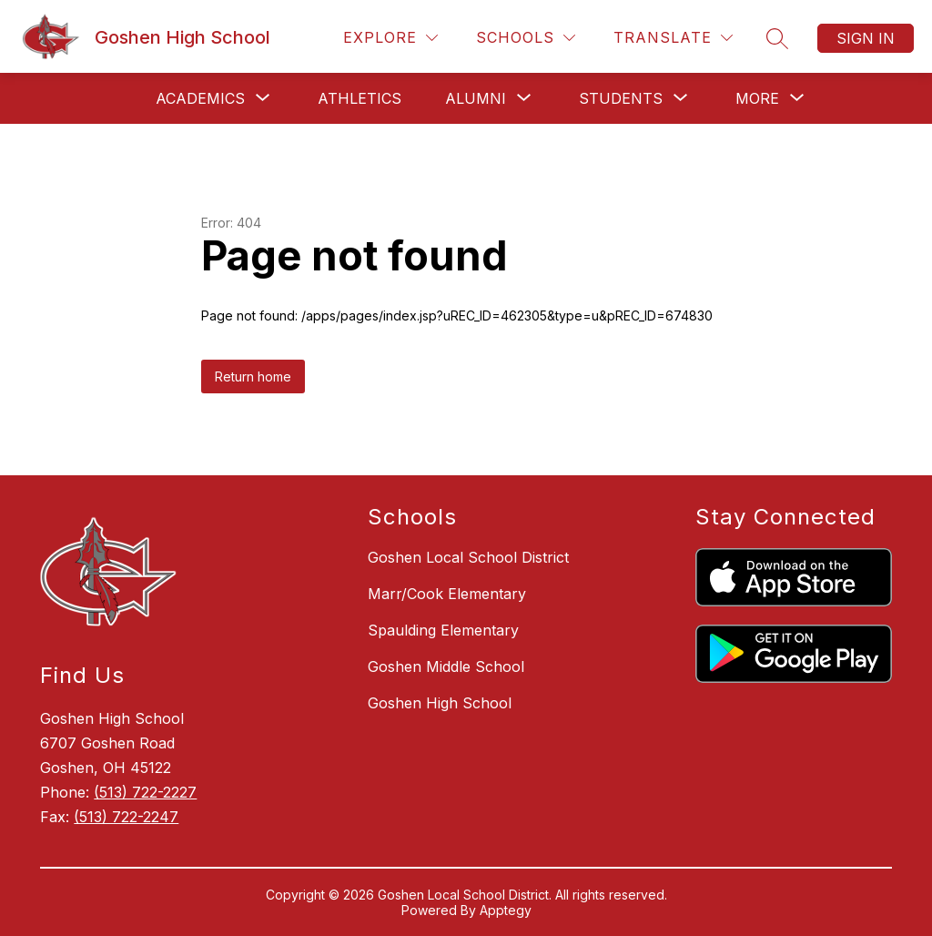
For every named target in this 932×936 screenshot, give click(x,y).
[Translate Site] (673, 37)
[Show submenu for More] (757, 98)
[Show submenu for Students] (621, 98)
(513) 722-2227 (145, 792)
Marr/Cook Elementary (447, 594)
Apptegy (506, 910)
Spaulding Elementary (443, 630)
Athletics (359, 98)
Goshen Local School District (468, 557)
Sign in (865, 38)
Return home (253, 376)
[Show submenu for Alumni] (475, 98)
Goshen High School (440, 703)
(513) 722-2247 (126, 817)
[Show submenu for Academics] (200, 98)
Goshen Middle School (446, 666)
